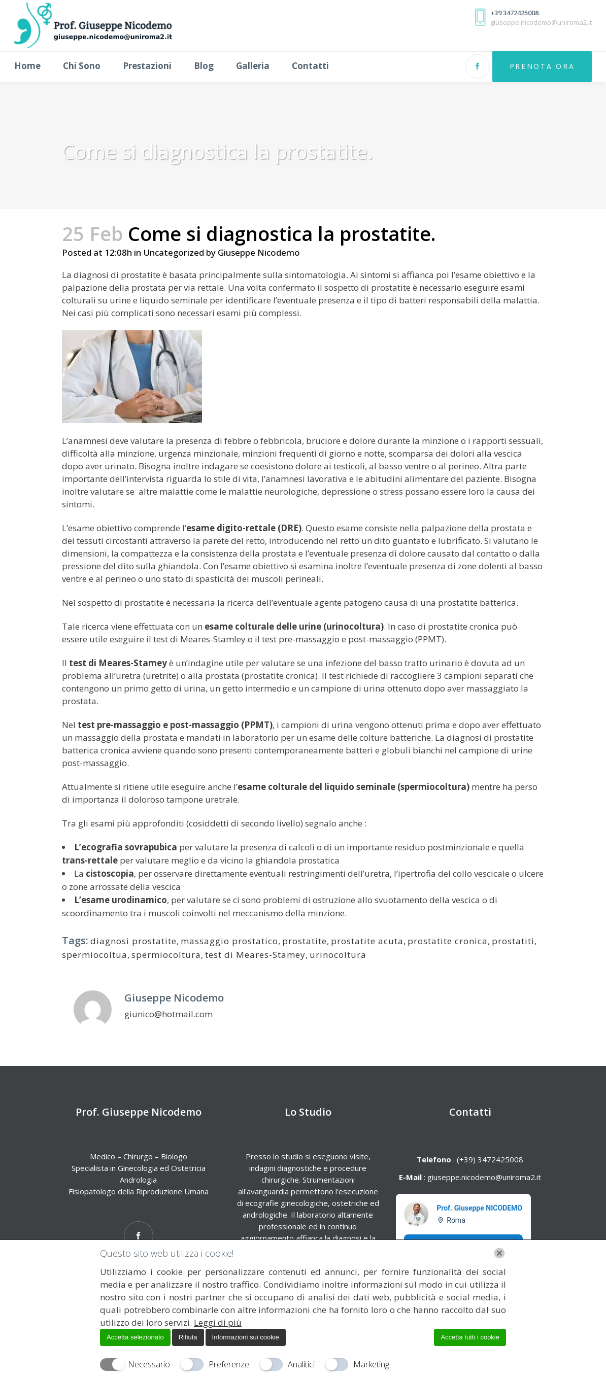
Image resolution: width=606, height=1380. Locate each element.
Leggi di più (218, 1322)
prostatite (304, 941)
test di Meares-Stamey (255, 954)
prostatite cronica (448, 941)
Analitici (301, 1364)
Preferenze (229, 1364)
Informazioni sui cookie (245, 1337)
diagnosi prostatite (133, 941)
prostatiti (513, 941)
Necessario (149, 1364)
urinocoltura (338, 954)
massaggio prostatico (229, 941)
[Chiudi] (499, 1253)
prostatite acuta (367, 941)
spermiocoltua (94, 954)
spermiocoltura (166, 954)
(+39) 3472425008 (489, 1159)
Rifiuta (188, 1337)
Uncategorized (173, 252)
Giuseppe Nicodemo (259, 252)
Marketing (371, 1364)
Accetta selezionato (135, 1337)
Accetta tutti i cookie (470, 1337)
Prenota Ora (533, 66)
